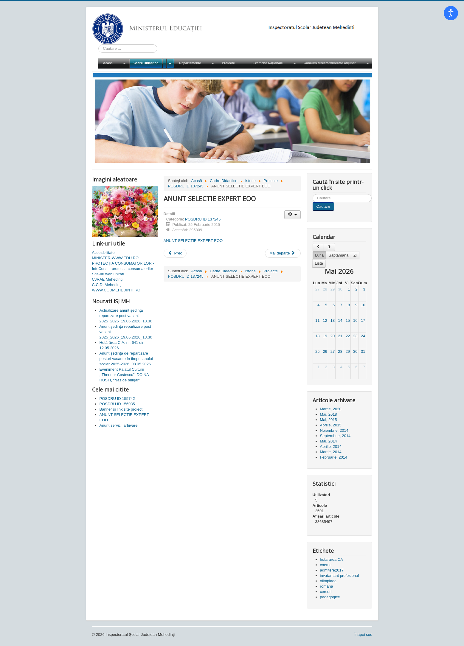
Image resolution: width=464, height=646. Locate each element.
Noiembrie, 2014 (334, 430)
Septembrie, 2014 (335, 436)
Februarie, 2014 (333, 457)
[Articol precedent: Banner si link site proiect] (175, 253)
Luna (319, 255)
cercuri (326, 591)
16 (355, 320)
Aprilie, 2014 (331, 446)
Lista (319, 263)
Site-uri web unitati (108, 274)
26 (325, 351)
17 (363, 320)
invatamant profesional (339, 575)
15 (348, 320)
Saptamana (339, 255)
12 (325, 320)
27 (317, 289)
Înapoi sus (363, 634)
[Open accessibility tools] (451, 13)
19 (325, 336)
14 (340, 320)
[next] (329, 247)
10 (363, 305)
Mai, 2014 (328, 441)
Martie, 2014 (331, 452)
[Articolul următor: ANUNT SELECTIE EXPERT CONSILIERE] (283, 253)
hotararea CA (331, 559)
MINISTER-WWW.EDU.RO (115, 258)
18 (317, 336)
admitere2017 (332, 570)
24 (363, 336)
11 (317, 320)
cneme (326, 565)
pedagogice (330, 597)
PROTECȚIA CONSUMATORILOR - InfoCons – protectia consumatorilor (123, 266)
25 (317, 351)
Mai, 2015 (328, 419)
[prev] (318, 247)
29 (332, 289)
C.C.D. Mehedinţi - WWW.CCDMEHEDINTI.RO (116, 287)
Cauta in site (98, 44)
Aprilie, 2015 (331, 425)
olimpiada (328, 581)
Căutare (323, 206)
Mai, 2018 (328, 414)
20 (332, 336)
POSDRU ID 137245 (203, 219)
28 (325, 289)
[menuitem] (113, 63)
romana (326, 586)
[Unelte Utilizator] (292, 214)
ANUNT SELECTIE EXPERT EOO (193, 240)
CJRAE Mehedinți (107, 279)
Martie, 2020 (331, 409)
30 (340, 289)
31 (363, 351)
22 (348, 336)
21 (340, 336)
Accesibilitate (103, 252)
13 (332, 320)
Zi (355, 255)
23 (355, 336)
